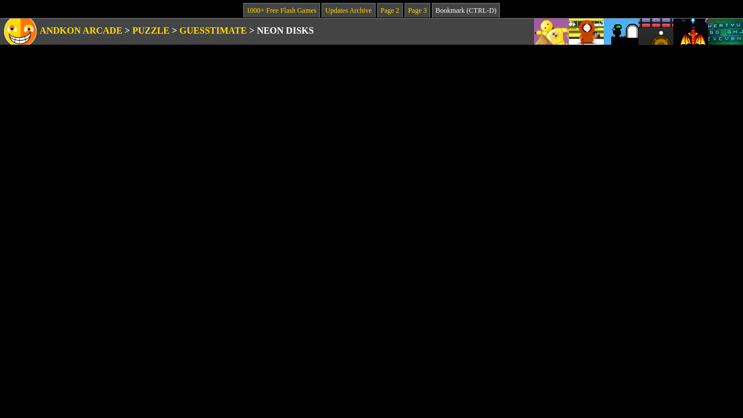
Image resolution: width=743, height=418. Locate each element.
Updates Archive (348, 10)
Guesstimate (213, 30)
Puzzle (150, 30)
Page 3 (417, 10)
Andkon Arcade (80, 30)
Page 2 (390, 10)
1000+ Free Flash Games (281, 10)
